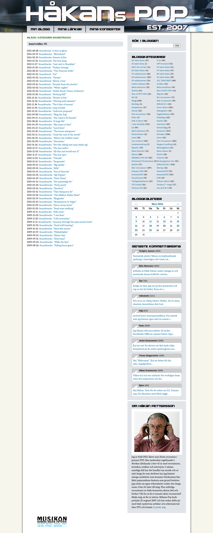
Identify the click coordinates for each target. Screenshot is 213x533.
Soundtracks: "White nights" (53, 87)
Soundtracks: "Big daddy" (52, 164)
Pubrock (160, 157)
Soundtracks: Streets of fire (52, 57)
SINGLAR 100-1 (163, 164)
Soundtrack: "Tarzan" (50, 77)
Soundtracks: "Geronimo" (52, 141)
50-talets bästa (163, 67)
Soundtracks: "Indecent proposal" (55, 111)
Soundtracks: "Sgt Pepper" (53, 174)
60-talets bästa (138, 70)
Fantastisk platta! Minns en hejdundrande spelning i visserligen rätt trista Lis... (154, 257)
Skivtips (160, 167)
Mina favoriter (138, 151)
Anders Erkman (139, 84)
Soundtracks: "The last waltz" (54, 148)
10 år (159, 60)
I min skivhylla (138, 124)
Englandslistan (163, 114)
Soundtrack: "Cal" (48, 74)
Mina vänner (162, 151)
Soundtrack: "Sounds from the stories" (58, 84)
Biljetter (160, 94)
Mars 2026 (157, 204)
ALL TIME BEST (164, 80)
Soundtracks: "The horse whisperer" (57, 131)
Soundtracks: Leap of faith (52, 107)
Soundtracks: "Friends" (50, 158)
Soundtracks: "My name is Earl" (55, 124)
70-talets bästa (163, 70)
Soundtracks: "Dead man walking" (56, 208)
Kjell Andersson (139, 131)
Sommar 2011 (137, 171)
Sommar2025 (162, 174)
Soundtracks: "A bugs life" (52, 121)
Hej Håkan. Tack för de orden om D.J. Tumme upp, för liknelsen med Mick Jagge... (156, 392)
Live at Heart (137, 141)
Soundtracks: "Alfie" (49, 168)
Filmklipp (161, 117)
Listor (159, 137)
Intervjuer (161, 124)
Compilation (137, 107)
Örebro (160, 154)
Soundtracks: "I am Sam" (52, 215)
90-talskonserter (139, 80)
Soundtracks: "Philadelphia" (54, 231)
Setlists (135, 164)
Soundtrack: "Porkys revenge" (54, 67)
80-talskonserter (139, 77)
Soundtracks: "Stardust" (51, 188)
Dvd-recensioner (139, 114)
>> (178, 204)
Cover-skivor (162, 107)
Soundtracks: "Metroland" (52, 54)
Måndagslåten (163, 147)
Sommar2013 (162, 171)
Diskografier (162, 110)
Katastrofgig (162, 127)
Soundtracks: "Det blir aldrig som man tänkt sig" (63, 144)
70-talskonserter (139, 73)
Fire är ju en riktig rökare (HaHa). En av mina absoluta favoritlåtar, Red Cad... (156, 302)
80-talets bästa (163, 73)
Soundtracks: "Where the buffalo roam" (59, 137)
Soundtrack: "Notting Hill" (52, 94)
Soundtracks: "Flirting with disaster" (57, 101)
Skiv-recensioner (139, 167)
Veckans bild (137, 188)
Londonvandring (139, 144)
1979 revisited (163, 63)
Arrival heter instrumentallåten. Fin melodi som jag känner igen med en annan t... (155, 317)
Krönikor (161, 134)
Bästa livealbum (164, 87)
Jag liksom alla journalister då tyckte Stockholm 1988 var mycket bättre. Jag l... (153, 332)
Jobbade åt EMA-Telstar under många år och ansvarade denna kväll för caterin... (155, 272)
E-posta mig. (159, 507)
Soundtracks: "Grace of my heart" (56, 205)
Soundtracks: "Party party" (53, 184)
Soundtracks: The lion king (52, 60)
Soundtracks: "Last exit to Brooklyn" (57, 64)
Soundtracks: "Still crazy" (52, 211)
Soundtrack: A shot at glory (53, 50)
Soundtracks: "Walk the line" (54, 242)
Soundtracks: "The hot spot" (52, 154)
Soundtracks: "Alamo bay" (53, 235)
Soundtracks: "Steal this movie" (55, 228)
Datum (135, 110)
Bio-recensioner (164, 97)
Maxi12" (135, 147)
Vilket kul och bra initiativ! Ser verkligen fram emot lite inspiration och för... (156, 377)
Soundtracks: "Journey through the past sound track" (65, 221)
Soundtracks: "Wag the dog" (53, 114)
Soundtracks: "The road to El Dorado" (58, 117)
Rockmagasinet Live (165, 161)
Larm (134, 137)
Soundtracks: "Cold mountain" (54, 218)
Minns (134, 154)
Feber (134, 117)
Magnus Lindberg (164, 144)
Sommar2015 (137, 174)
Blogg (134, 100)
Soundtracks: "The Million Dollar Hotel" (59, 195)
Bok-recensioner (164, 100)
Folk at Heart (137, 120)
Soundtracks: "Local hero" (52, 127)
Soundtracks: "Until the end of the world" (59, 134)
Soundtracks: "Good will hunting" (57, 225)
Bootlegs (135, 104)
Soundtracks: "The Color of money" (56, 104)
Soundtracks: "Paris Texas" (53, 178)
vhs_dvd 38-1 (162, 188)
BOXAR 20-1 (162, 104)
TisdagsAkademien (140, 181)
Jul (133, 127)
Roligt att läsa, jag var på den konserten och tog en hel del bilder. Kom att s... (155, 287)
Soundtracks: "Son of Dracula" (54, 171)
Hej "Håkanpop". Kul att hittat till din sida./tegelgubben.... (152, 362)
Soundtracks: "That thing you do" (56, 191)
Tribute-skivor (163, 181)
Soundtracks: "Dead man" (52, 238)
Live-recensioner (164, 141)
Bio (133, 97)
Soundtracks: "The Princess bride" (56, 70)
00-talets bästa (138, 60)
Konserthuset (138, 134)
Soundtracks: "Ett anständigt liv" (56, 181)
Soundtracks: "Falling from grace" (57, 245)
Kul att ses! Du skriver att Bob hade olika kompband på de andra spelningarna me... (154, 347)
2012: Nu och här (139, 67)
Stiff (158, 178)
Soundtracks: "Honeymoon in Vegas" (58, 201)
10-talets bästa (138, 63)
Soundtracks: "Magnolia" (52, 198)
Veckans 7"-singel (164, 184)
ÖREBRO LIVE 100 (140, 157)
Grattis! (160, 120)
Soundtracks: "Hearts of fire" (53, 97)
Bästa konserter (139, 87)
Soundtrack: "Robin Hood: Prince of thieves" (62, 90)
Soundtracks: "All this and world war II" (59, 151)
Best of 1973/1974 (164, 90)
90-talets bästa (163, 77)
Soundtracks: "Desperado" (52, 161)
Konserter (161, 131)
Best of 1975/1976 (139, 94)
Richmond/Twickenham (142, 161)
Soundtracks (137, 178)
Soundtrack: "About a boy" (53, 80)
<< (136, 204)
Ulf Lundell (137, 184)
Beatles (135, 90)
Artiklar (160, 84)
